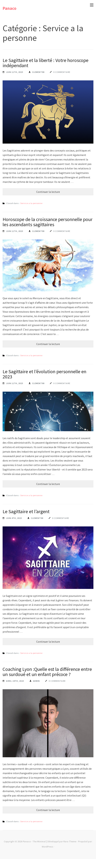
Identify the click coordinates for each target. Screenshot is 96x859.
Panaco (9, 8)
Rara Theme (69, 841)
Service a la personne (31, 203)
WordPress (47, 846)
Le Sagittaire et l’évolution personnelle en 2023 (44, 374)
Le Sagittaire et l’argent (26, 511)
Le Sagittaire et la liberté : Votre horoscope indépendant (45, 63)
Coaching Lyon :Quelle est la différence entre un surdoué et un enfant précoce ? (47, 671)
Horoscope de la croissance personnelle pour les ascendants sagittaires (48, 222)
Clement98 (38, 72)
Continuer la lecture (48, 191)
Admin (36, 681)
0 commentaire (61, 72)
